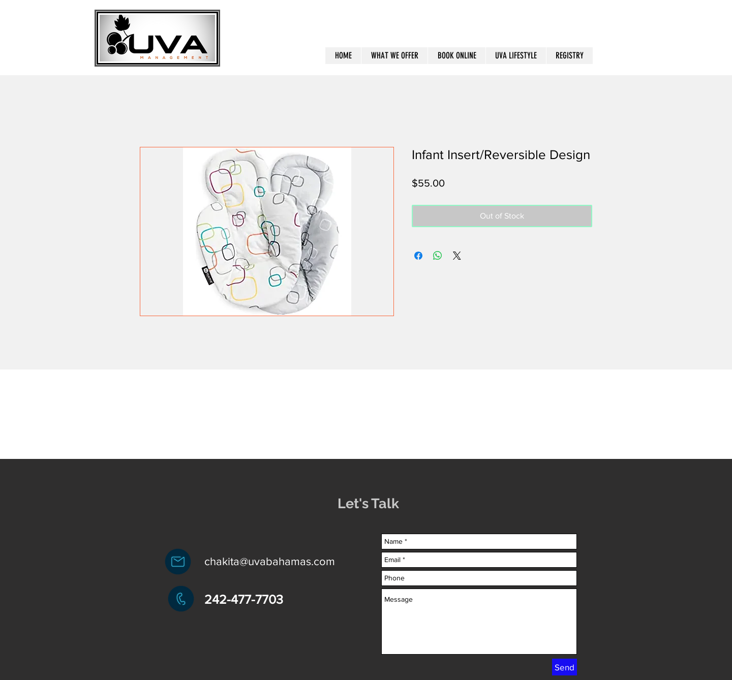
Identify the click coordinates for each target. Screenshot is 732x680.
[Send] (564, 667)
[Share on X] (457, 256)
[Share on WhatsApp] (438, 256)
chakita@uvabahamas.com (269, 561)
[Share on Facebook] (418, 256)
